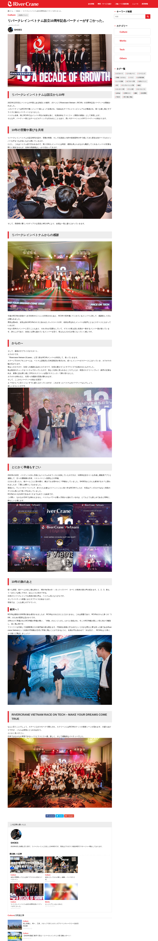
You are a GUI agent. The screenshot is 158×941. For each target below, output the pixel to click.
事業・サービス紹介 (104, 4)
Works (123, 41)
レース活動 (119, 81)
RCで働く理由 (128, 97)
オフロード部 (131, 81)
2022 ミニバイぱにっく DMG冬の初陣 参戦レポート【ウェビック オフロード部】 (44, 923)
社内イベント (25, 15)
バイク (131, 77)
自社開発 (143, 93)
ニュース (135, 4)
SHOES (18, 30)
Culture (12, 15)
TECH (118, 97)
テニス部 (130, 89)
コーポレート (131, 73)
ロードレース (141, 89)
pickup (118, 93)
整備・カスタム (121, 77)
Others (123, 58)
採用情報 (145, 4)
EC (117, 85)
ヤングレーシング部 (128, 85)
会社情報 (91, 4)
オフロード (119, 73)
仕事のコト (127, 93)
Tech (122, 49)
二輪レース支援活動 (122, 4)
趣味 (136, 93)
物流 (139, 85)
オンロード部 (120, 89)
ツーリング (142, 73)
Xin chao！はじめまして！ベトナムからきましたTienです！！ (83, 929)
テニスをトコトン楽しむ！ (32, 910)
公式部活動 (140, 77)
